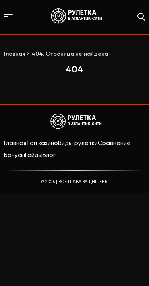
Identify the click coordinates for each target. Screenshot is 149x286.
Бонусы (14, 154)
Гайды (34, 154)
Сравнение (114, 143)
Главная (15, 143)
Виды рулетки (78, 143)
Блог (49, 154)
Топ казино (42, 143)
